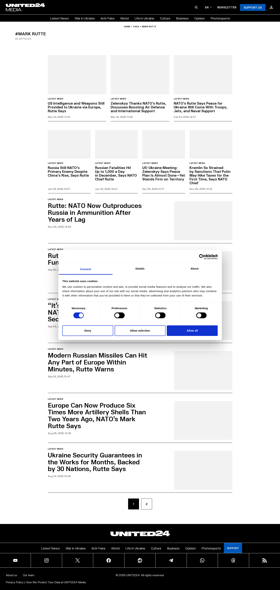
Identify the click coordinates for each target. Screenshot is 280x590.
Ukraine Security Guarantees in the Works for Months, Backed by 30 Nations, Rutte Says (95, 461)
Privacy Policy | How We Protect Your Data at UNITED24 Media (46, 582)
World (124, 18)
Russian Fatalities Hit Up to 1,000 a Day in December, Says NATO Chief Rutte (116, 173)
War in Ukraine (85, 18)
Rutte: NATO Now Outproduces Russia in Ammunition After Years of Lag (95, 212)
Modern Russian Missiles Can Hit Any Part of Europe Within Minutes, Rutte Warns (97, 361)
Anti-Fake (107, 18)
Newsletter (226, 7)
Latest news (55, 99)
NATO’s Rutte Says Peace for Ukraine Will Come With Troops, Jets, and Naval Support (200, 107)
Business (182, 18)
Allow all (192, 330)
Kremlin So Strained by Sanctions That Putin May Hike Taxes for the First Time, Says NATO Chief (210, 175)
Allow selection (140, 330)
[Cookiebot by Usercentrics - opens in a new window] (202, 256)
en (208, 7)
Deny (87, 330)
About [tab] (195, 268)
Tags (136, 26)
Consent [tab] (85, 269)
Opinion (199, 18)
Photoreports (220, 18)
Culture (165, 18)
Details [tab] (140, 268)
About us (11, 575)
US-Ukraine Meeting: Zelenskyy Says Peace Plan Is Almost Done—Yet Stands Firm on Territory (163, 173)
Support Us (253, 7)
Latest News (59, 18)
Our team (28, 575)
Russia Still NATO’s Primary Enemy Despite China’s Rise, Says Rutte (68, 171)
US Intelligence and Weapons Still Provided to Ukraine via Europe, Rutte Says (76, 107)
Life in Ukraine (144, 18)
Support (233, 548)
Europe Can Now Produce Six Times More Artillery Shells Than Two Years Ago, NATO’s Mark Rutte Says (97, 415)
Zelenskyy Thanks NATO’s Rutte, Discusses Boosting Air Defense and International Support (138, 107)
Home (127, 26)
